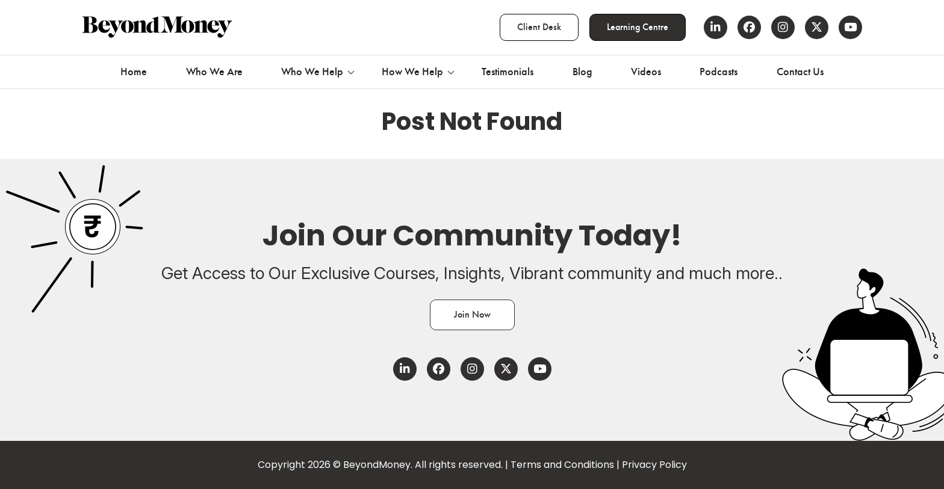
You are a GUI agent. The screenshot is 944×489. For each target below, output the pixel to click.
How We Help (412, 71)
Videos (646, 71)
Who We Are (214, 71)
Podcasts (719, 71)
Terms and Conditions (562, 465)
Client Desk (539, 27)
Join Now (472, 315)
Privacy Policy (654, 465)
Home (133, 71)
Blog (582, 71)
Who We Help (312, 71)
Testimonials (507, 71)
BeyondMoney (377, 465)
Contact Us (800, 71)
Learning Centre (637, 27)
